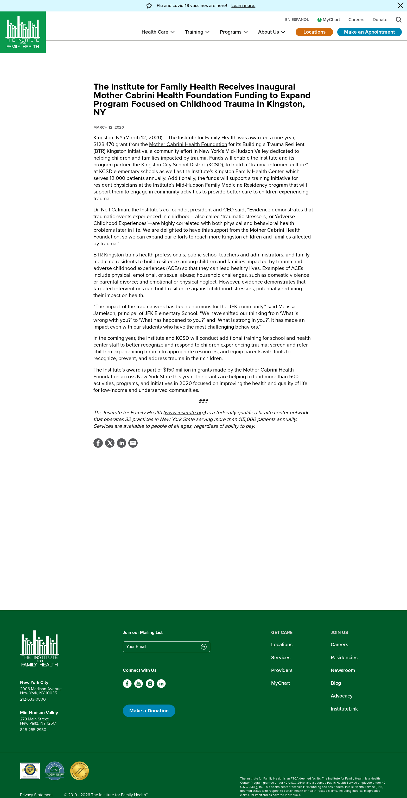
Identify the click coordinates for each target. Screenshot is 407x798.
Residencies (344, 645)
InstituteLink (344, 696)
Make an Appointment (369, 32)
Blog (336, 670)
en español (297, 20)
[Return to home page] (41, 636)
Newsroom (343, 658)
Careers (339, 632)
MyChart (280, 670)
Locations (314, 32)
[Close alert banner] (400, 5)
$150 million (177, 357)
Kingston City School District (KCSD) (182, 152)
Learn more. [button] (243, 5)
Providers (281, 658)
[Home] (23, 32)
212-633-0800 (33, 687)
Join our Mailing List (143, 620)
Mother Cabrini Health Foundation (188, 132)
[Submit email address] (203, 635)
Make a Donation (149, 698)
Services (280, 645)
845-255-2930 (33, 717)
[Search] (399, 20)
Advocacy (342, 683)
